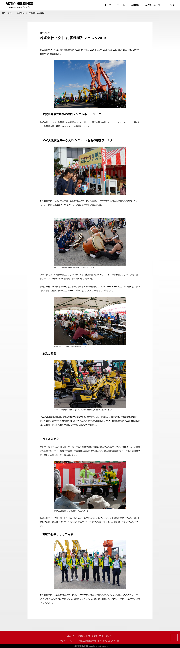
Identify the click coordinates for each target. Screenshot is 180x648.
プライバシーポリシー (67, 641)
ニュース (121, 5)
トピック (170, 5)
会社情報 (135, 5)
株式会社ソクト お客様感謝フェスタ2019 (30, 13)
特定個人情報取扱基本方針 (88, 641)
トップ (108, 5)
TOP (3, 13)
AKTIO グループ (152, 5)
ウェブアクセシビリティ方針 (110, 641)
